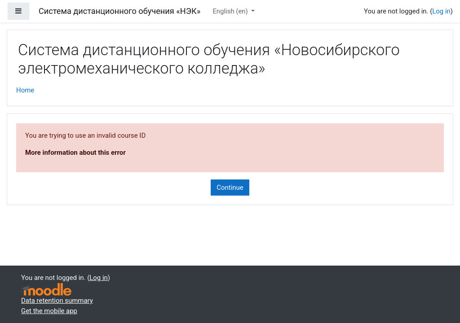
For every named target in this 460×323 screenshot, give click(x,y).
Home (25, 90)
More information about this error (75, 152)
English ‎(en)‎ (230, 11)
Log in (441, 11)
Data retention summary (57, 301)
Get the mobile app (49, 311)
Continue (230, 187)
